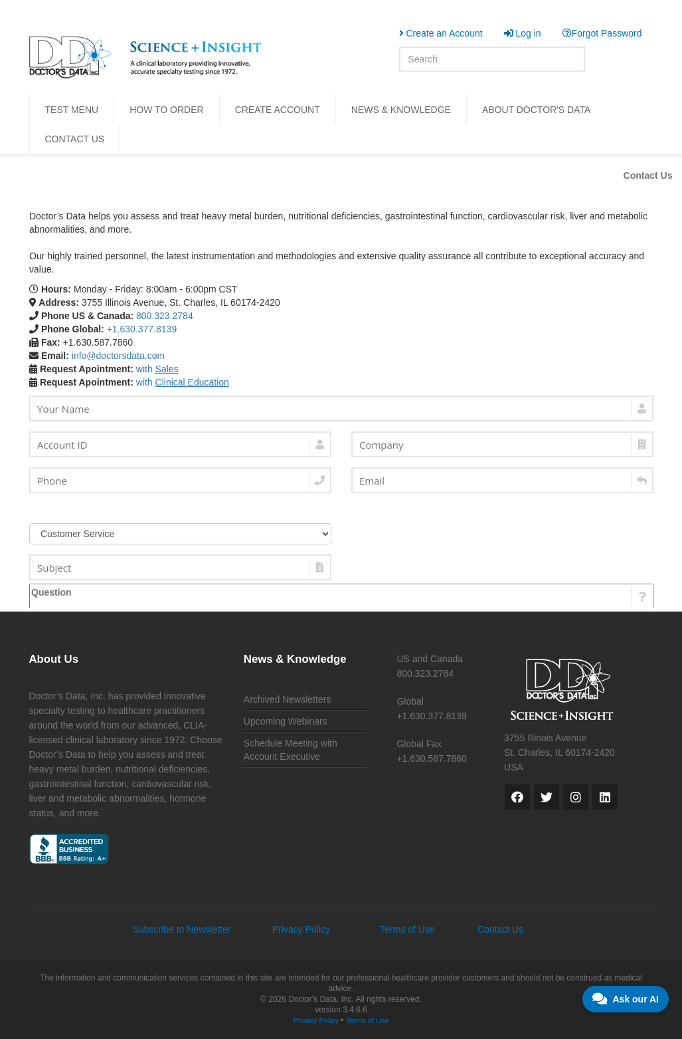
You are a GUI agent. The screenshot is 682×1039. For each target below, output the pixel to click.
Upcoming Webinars (285, 721)
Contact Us (648, 175)
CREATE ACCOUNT (277, 109)
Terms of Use (407, 929)
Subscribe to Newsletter (182, 929)
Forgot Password (602, 33)
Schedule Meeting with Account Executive (290, 750)
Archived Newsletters (287, 699)
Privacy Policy (301, 929)
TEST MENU (72, 109)
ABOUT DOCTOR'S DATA (536, 109)
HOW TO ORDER (166, 109)
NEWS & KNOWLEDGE (401, 109)
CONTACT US (75, 139)
